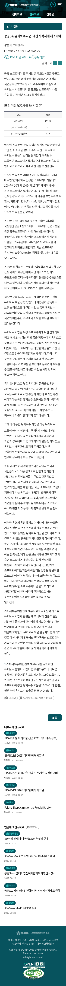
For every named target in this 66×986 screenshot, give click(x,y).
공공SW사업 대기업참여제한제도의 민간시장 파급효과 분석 (28, 873)
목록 (54, 718)
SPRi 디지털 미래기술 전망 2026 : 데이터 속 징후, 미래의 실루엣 (30, 738)
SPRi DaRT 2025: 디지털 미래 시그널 (24, 755)
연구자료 (34, 14)
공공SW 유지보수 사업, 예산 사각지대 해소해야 (29, 856)
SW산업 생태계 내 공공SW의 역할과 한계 (26, 838)
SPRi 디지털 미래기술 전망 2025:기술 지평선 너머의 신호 (32, 773)
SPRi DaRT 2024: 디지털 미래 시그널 (24, 790)
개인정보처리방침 (45, 943)
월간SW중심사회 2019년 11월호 (37, 697)
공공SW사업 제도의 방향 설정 (20, 908)
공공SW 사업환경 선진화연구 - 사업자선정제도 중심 (32, 890)
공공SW (12, 697)
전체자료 (17, 14)
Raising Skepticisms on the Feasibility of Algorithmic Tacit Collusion (26, 807)
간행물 (50, 14)
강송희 (8, 45)
